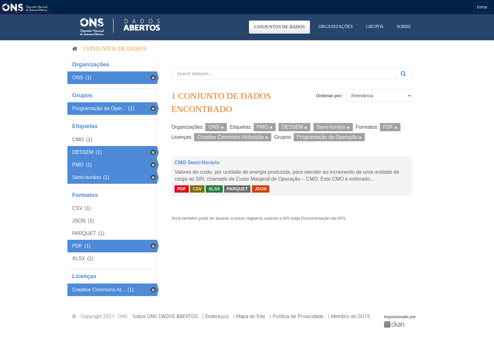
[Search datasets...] (283, 73)
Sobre (404, 26)
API (286, 218)
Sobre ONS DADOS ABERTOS (165, 316)
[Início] (75, 49)
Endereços (217, 316)
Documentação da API (322, 218)
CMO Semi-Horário (197, 162)
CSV (197, 188)
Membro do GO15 (350, 316)
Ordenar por (329, 95)
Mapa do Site (250, 316)
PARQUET (237, 188)
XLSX (214, 188)
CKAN (394, 324)
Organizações (336, 26)
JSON (261, 188)
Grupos (374, 26)
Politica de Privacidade (298, 316)
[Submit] (403, 73)
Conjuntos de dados (279, 27)
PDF (181, 188)
